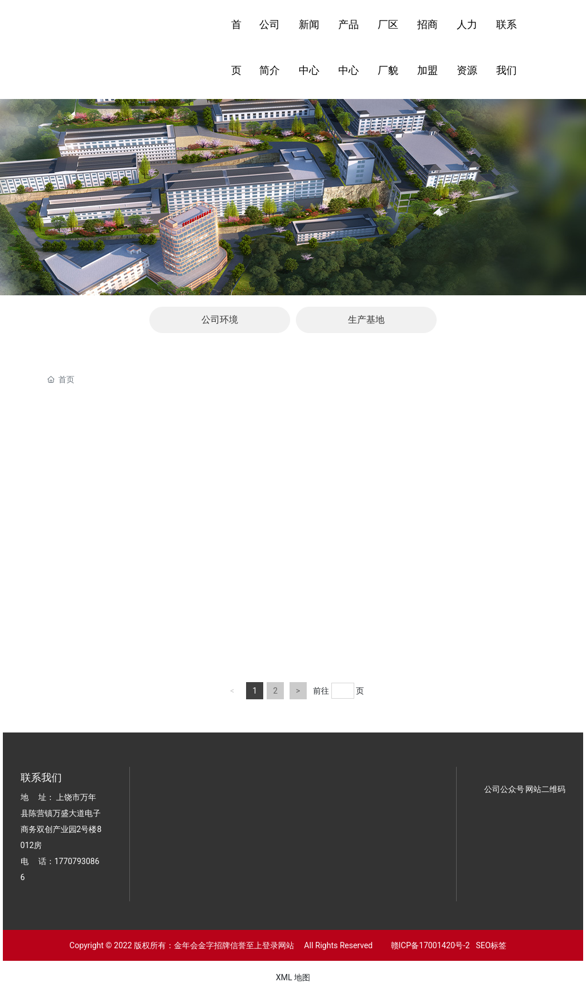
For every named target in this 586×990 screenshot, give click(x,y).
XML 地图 (293, 977)
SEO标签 (491, 945)
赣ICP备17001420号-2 (427, 945)
